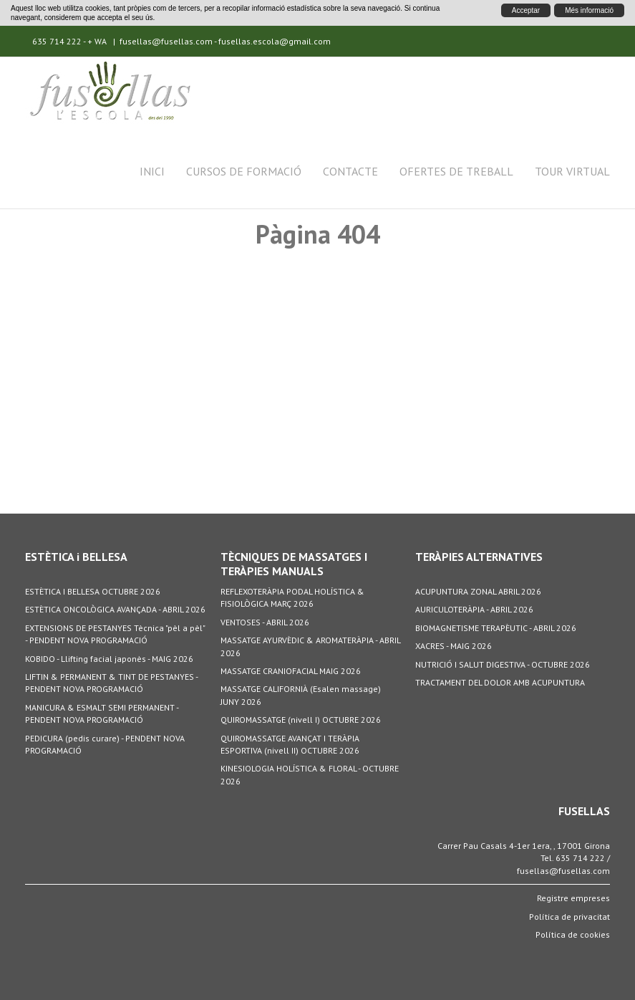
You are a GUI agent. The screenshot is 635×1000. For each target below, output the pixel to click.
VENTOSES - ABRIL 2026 (264, 622)
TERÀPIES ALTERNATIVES (479, 556)
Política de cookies (572, 934)
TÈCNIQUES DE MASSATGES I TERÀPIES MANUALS (293, 563)
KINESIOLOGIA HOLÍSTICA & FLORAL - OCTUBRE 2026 (309, 774)
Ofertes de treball (456, 171)
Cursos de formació (243, 171)
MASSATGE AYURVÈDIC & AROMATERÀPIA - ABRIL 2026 (310, 646)
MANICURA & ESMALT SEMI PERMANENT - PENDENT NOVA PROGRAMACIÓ (101, 713)
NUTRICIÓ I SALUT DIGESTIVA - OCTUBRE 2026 (502, 664)
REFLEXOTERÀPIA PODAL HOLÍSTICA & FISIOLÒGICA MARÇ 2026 (292, 597)
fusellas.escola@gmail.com (274, 41)
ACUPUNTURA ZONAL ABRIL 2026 (478, 591)
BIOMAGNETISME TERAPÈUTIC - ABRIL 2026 (495, 627)
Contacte (350, 171)
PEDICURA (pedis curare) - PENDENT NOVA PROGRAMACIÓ (105, 744)
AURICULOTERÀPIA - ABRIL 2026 (474, 609)
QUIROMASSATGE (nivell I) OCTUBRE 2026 (300, 719)
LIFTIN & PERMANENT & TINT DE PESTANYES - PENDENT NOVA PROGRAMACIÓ (111, 682)
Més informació (589, 10)
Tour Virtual (572, 171)
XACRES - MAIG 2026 (453, 645)
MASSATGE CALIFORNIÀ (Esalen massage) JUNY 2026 (300, 694)
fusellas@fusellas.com (166, 41)
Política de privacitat (569, 916)
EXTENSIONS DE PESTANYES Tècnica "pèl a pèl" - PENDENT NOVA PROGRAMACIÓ (115, 633)
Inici (152, 171)
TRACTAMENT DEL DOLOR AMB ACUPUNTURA (500, 682)
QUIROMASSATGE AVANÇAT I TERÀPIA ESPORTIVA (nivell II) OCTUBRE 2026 (289, 744)
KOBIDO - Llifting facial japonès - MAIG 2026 (109, 658)
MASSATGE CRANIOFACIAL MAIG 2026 (290, 670)
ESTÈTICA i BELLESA (76, 556)
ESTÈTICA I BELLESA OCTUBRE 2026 (92, 591)
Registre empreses (573, 898)
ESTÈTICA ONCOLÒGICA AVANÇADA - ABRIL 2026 (115, 609)
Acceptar (526, 10)
